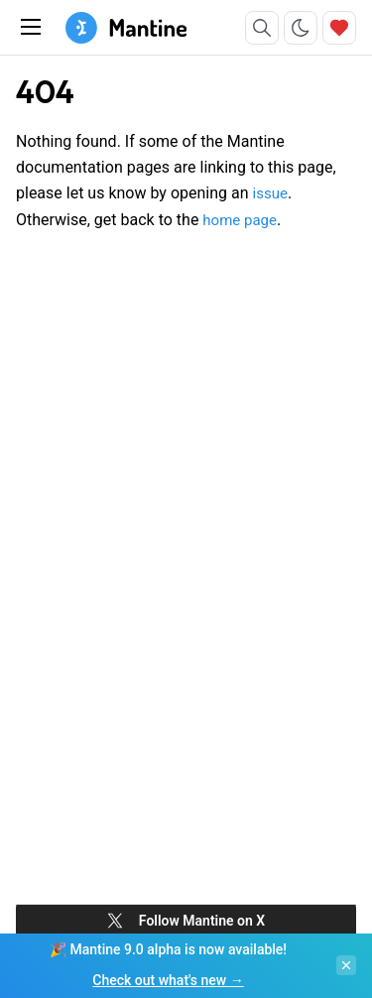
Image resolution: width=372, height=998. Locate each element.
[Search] (262, 28)
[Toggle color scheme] (300, 28)
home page (239, 220)
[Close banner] (346, 965)
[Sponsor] (339, 28)
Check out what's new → (167, 980)
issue (270, 193)
